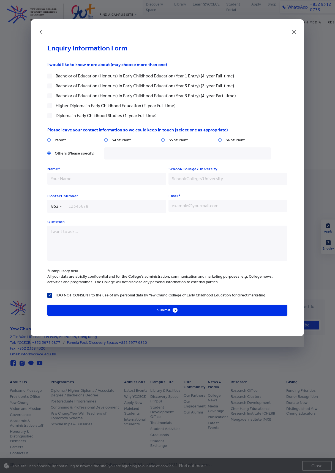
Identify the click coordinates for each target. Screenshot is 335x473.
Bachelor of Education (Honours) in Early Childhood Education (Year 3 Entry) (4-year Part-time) (146, 95)
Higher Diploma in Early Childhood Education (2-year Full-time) (116, 105)
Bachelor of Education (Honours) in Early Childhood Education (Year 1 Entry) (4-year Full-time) (145, 76)
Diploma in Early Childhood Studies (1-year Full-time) (106, 115)
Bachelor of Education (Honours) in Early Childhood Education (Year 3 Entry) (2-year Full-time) (145, 85)
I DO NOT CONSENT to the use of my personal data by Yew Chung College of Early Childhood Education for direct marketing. (161, 295)
